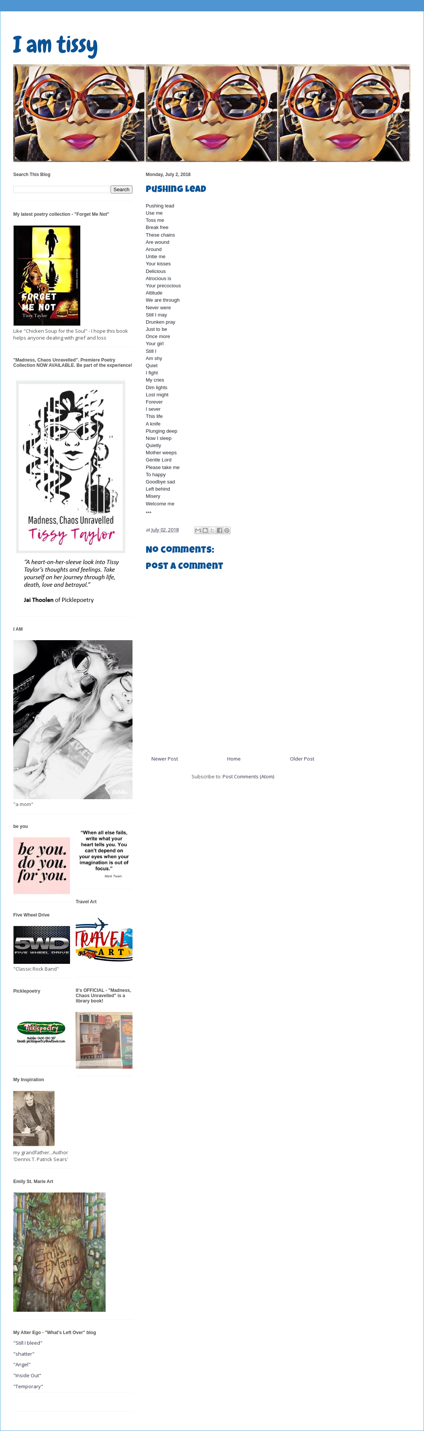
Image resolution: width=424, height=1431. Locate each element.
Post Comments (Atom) (248, 776)
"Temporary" (28, 1386)
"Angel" (22, 1364)
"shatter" (23, 1353)
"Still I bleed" (27, 1342)
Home (234, 758)
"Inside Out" (27, 1375)
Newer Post (164, 758)
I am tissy (55, 44)
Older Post (302, 758)
